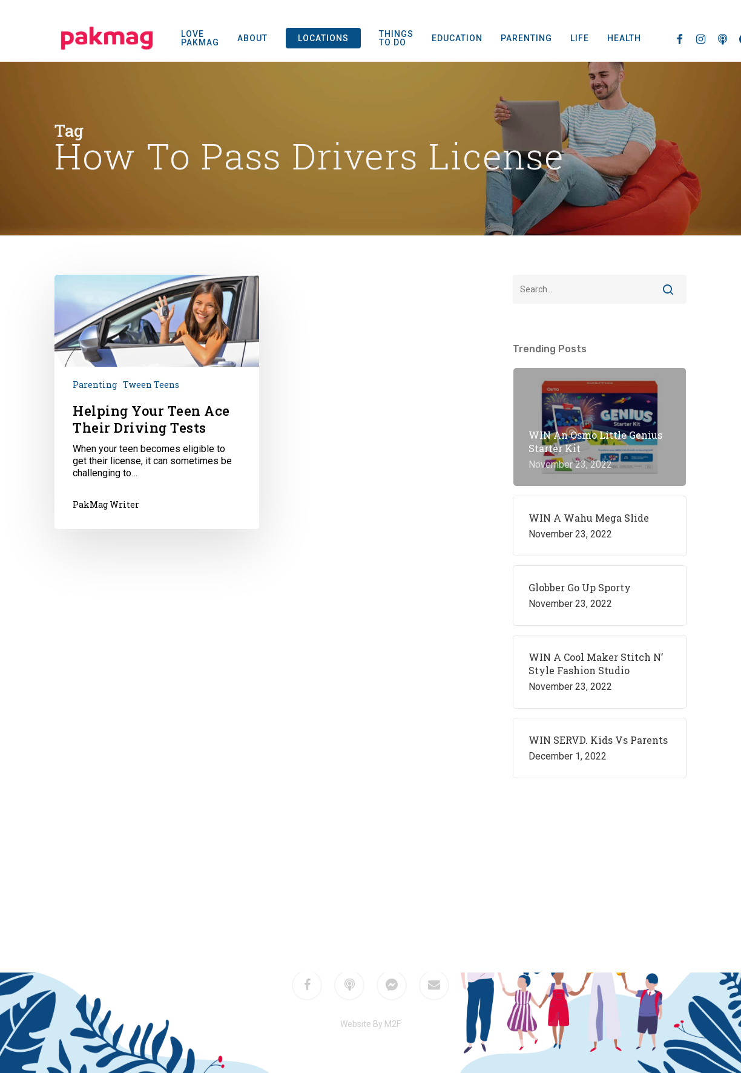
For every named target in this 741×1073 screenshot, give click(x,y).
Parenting (95, 384)
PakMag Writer (106, 504)
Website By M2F (370, 1024)
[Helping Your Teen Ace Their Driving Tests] (156, 401)
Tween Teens (151, 384)
